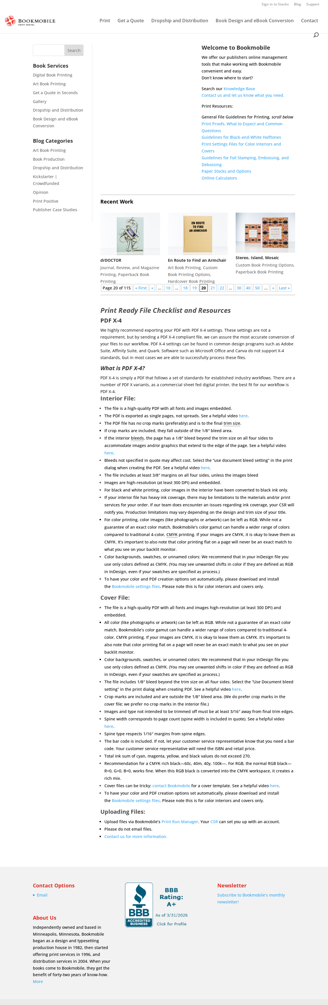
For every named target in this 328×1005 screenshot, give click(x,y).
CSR (214, 821)
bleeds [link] (137, 438)
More (38, 981)
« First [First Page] (141, 288)
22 (222, 288)
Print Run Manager (180, 821)
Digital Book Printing (52, 75)
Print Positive (45, 201)
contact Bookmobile (171, 785)
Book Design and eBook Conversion (255, 21)
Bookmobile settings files (136, 586)
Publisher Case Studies (55, 209)
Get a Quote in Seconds (55, 92)
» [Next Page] (273, 288)
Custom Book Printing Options (265, 265)
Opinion (40, 192)
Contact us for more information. (135, 836)
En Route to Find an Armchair (197, 260)
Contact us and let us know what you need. (243, 95)
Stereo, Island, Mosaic (257, 257)
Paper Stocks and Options (226, 171)
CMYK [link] (172, 534)
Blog (297, 5)
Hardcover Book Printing (191, 281)
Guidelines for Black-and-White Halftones (241, 137)
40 (248, 288)
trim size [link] (232, 423)
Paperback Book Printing (259, 272)
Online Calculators (219, 178)
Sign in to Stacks (275, 5)
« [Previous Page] (152, 288)
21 (212, 288)
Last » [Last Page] (284, 288)
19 (194, 288)
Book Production (49, 159)
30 (239, 288)
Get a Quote (131, 21)
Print (105, 21)
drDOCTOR (110, 260)
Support (312, 5)
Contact (309, 21)
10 (168, 288)
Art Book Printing (49, 83)
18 (185, 288)
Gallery (39, 101)
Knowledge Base (239, 88)
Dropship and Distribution (179, 21)
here (243, 415)
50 (257, 288)
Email (42, 895)
